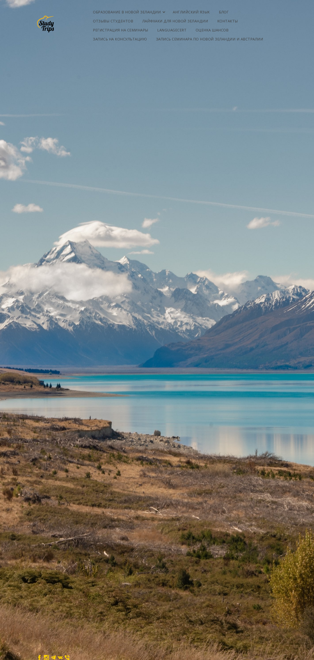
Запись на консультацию (120, 39)
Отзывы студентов (113, 21)
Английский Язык (191, 12)
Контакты (227, 21)
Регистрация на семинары (120, 30)
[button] (129, 10)
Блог (224, 12)
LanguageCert (171, 30)
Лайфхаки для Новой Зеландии (175, 21)
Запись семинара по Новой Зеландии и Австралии (209, 39)
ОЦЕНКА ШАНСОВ (212, 30)
